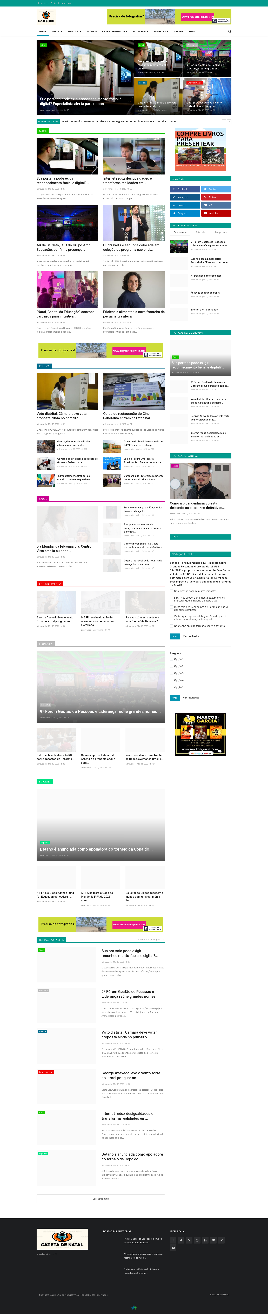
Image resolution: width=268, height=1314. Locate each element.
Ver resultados (191, 636)
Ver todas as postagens (151, 939)
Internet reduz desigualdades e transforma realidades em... (127, 180)
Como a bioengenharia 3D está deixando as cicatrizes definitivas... (144, 545)
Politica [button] (74, 31)
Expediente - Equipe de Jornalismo (54, 3)
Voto (174, 636)
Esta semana (180, 232)
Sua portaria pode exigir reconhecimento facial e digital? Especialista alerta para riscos (115, 121)
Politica (44, 366)
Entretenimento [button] (114, 31)
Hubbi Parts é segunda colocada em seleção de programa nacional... (131, 247)
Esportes (45, 781)
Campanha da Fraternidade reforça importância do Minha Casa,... (144, 478)
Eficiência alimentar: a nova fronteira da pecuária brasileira (134, 314)
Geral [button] (57, 31)
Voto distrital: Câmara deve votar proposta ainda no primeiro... (62, 416)
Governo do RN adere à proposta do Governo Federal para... (77, 460)
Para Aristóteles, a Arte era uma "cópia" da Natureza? (142, 619)
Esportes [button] (161, 31)
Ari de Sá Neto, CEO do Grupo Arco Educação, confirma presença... (64, 247)
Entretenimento (50, 583)
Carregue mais (101, 1198)
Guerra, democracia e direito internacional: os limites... (73, 443)
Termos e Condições (218, 1294)
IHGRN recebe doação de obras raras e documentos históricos (98, 621)
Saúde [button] (91, 31)
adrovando (45, 110)
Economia (45, 643)
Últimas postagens (51, 939)
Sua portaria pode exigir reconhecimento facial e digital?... (63, 180)
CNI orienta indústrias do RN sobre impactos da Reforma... (55, 757)
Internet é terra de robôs (204, 309)
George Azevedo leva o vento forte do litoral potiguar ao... (55, 619)
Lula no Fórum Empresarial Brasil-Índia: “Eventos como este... (143, 460)
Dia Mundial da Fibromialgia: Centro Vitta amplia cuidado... (64, 548)
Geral (193, 31)
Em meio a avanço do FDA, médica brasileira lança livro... (143, 509)
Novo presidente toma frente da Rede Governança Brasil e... (144, 757)
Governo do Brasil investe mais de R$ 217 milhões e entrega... (143, 443)
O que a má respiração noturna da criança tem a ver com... (143, 562)
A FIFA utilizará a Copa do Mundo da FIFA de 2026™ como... (97, 896)
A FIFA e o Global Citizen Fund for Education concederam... (55, 894)
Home (42, 31)
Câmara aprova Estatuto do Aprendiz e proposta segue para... (98, 759)
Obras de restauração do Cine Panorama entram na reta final (126, 416)
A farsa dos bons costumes (206, 275)
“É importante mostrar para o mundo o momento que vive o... (75, 478)
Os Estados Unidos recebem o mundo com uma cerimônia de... (144, 896)
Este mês (200, 232)
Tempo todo (221, 232)
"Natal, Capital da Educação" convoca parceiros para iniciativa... (66, 314)
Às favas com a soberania (205, 292)
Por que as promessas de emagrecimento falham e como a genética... (142, 528)
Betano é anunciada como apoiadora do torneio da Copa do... (132, 1156)
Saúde (43, 498)
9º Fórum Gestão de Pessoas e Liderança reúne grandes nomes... (130, 994)
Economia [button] (140, 31)
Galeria (179, 31)
